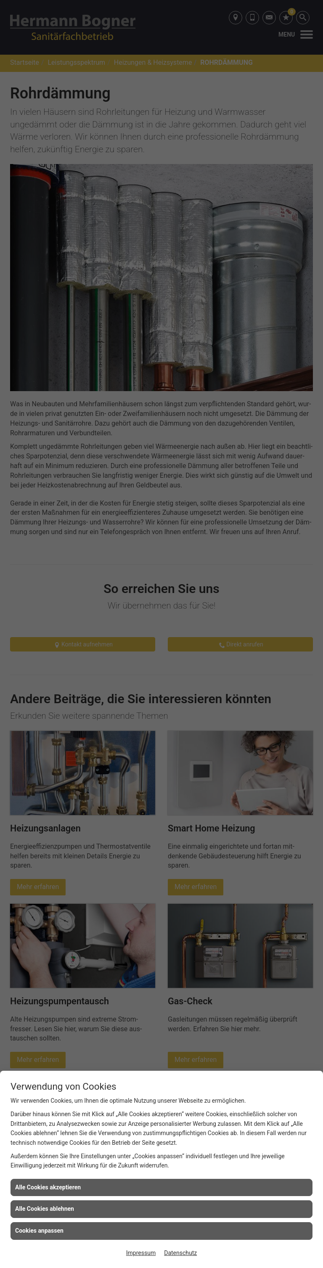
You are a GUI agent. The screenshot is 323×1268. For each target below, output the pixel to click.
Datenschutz (180, 1252)
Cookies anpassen (39, 1230)
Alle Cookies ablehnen (44, 1208)
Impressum (141, 1252)
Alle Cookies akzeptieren (48, 1187)
